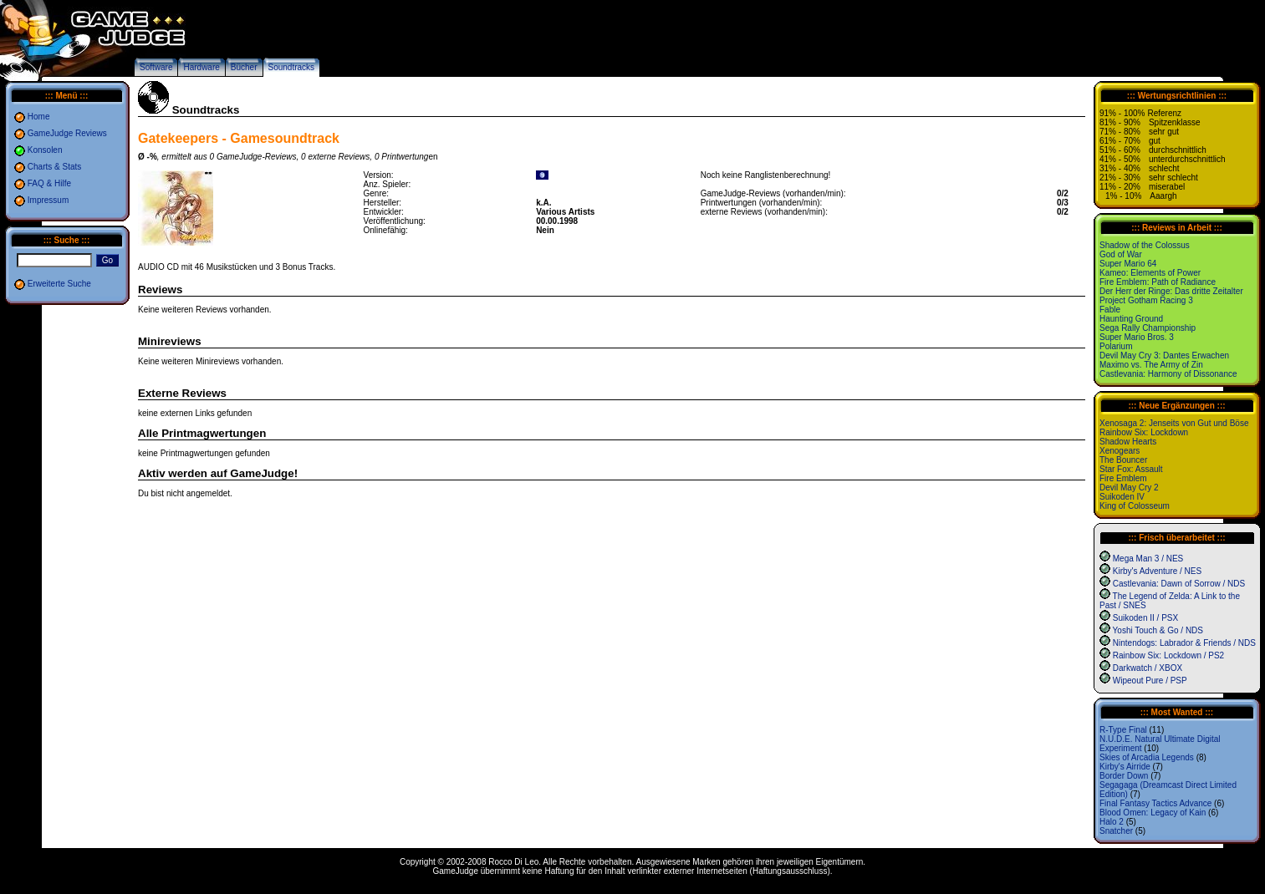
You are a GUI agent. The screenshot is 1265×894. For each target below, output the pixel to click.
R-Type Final (1123, 729)
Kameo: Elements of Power (1150, 272)
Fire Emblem (1123, 478)
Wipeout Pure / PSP (1150, 680)
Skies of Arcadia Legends (1146, 757)
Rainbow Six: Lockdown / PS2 (1168, 655)
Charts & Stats (54, 166)
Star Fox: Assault (1131, 469)
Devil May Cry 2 (1129, 487)
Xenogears (1119, 450)
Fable (1109, 309)
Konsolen (45, 150)
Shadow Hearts (1127, 441)
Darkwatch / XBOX (1147, 668)
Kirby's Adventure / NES (1157, 571)
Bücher (244, 67)
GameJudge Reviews (67, 133)
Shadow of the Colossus (1144, 245)
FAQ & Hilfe (49, 183)
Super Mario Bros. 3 (1136, 337)
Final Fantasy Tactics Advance (1155, 803)
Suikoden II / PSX (1145, 617)
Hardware (201, 67)
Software (156, 67)
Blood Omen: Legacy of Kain (1152, 812)
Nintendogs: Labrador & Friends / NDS (1184, 643)
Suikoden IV (1122, 496)
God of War (1120, 254)
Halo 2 (1111, 821)
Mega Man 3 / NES (1148, 558)
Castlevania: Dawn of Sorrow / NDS (1179, 583)
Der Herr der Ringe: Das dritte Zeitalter (1171, 291)
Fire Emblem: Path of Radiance (1157, 282)
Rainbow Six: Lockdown (1143, 432)
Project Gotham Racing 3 (1146, 300)
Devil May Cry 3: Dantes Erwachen (1164, 355)
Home (39, 116)
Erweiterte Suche (59, 283)
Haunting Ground (1131, 318)
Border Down (1123, 775)
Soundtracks (291, 67)
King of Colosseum (1134, 505)
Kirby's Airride (1124, 766)
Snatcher (1116, 831)
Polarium (1115, 346)
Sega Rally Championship (1147, 328)
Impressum (48, 200)
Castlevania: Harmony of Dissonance (1168, 373)
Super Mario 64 (1127, 263)
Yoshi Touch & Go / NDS (1158, 630)
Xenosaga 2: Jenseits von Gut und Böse (1173, 423)
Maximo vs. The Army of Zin (1151, 364)
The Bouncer (1123, 460)
